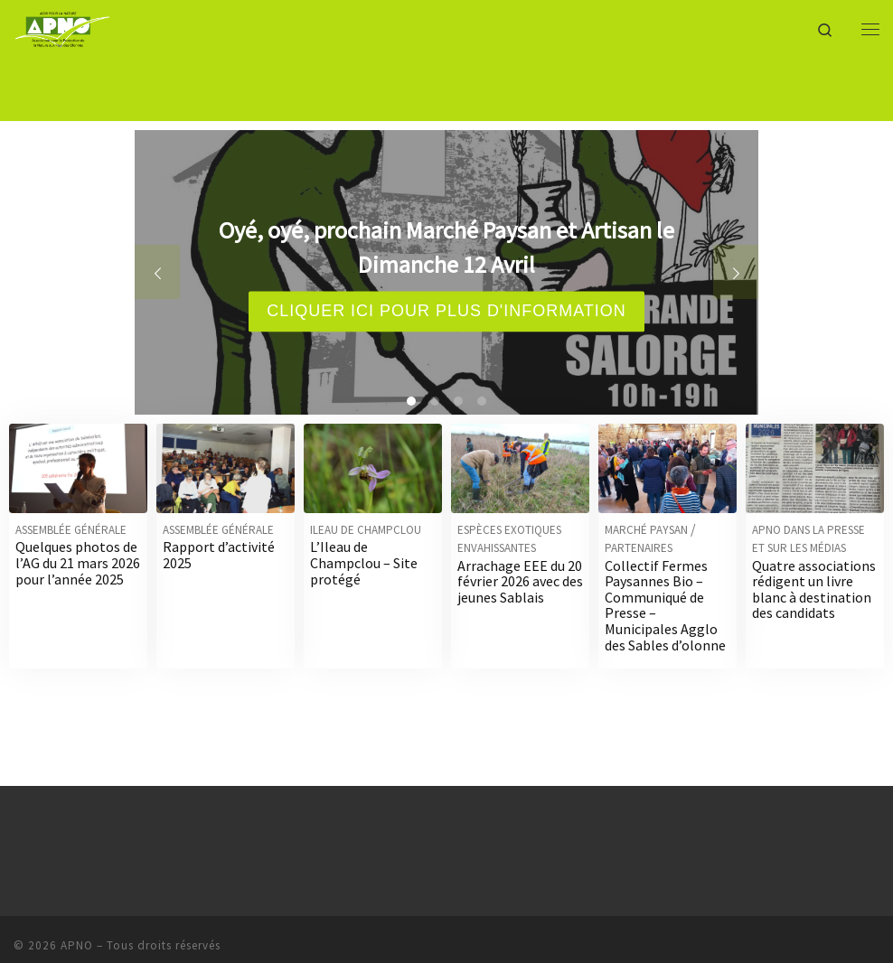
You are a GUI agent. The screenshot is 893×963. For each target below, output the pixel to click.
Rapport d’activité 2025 (219, 555)
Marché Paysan (646, 530)
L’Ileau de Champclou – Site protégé (364, 562)
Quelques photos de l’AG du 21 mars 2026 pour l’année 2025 (77, 562)
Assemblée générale (71, 530)
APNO (77, 945)
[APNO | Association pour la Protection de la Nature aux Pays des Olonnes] (62, 26)
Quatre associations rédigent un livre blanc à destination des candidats (814, 589)
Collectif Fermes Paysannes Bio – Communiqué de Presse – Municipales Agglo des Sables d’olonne (665, 605)
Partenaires (638, 548)
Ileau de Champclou (365, 530)
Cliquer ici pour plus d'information (446, 311)
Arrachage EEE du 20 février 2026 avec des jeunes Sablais (520, 581)
